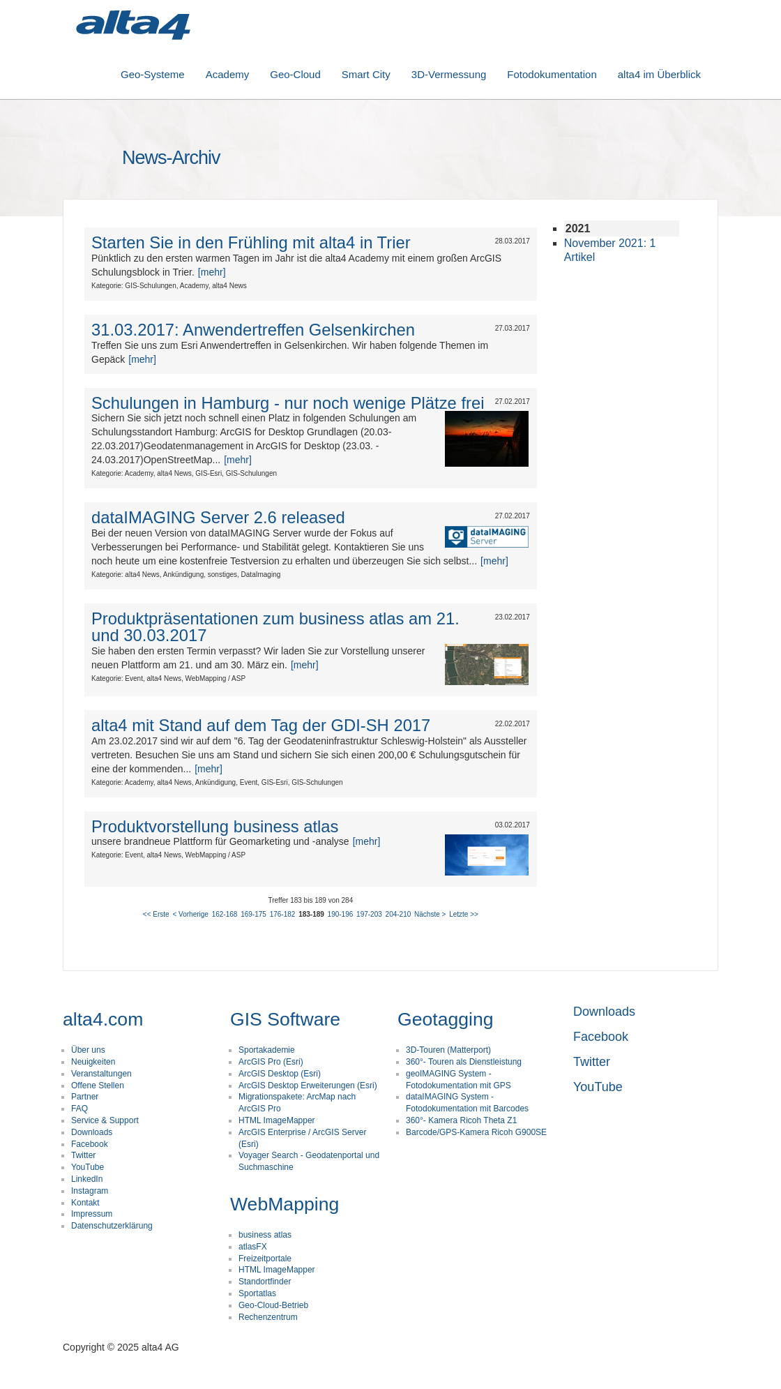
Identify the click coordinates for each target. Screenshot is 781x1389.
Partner (84, 1097)
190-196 (341, 914)
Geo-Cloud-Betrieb (273, 1305)
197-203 (369, 914)
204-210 (398, 914)
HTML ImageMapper (276, 1120)
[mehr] (212, 272)
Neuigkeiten (93, 1062)
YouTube (87, 1167)
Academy (228, 74)
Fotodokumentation (551, 74)
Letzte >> (463, 914)
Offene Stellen (97, 1085)
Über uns (88, 1050)
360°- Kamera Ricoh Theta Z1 (461, 1120)
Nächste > (430, 914)
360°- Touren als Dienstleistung (464, 1062)
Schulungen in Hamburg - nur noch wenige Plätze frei (288, 402)
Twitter (83, 1155)
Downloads (91, 1132)
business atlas (264, 1235)
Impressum (91, 1214)
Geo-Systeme (153, 74)
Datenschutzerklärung (112, 1226)
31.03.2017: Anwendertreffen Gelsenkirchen (253, 329)
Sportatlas (257, 1293)
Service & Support (105, 1120)
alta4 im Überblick (659, 74)
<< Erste (156, 914)
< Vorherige (190, 914)
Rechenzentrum (268, 1317)
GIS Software (285, 1019)
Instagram (89, 1191)
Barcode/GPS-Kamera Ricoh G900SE (476, 1132)
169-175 (253, 914)
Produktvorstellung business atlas (215, 826)
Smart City (366, 74)
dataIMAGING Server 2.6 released (218, 517)
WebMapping (284, 1204)
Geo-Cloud (295, 74)
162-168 (225, 914)
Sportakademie (266, 1050)
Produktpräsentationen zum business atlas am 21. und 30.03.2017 (275, 627)
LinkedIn (87, 1179)
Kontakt (85, 1203)
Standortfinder (264, 1281)
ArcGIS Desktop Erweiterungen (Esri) (307, 1085)
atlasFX (252, 1247)
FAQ (79, 1108)
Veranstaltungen (101, 1074)
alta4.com (103, 1019)
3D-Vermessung (449, 74)
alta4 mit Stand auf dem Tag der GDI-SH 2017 (260, 725)
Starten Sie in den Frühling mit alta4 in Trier (251, 242)
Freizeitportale (264, 1258)
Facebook (89, 1144)
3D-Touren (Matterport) (448, 1050)
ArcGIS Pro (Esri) (270, 1062)
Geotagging (445, 1019)
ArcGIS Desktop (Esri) (279, 1074)
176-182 (283, 914)
